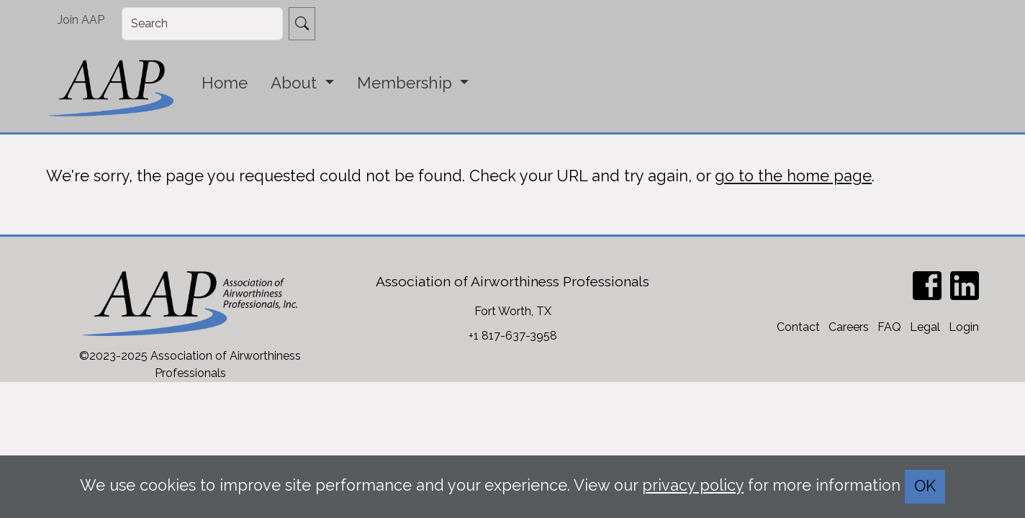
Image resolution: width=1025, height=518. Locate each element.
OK (925, 486)
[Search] (202, 23)
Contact (798, 327)
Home (225, 82)
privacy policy (693, 485)
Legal (925, 327)
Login (964, 327)
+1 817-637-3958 (513, 335)
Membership (406, 82)
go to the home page (793, 176)
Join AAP (81, 20)
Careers (848, 327)
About (296, 82)
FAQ (889, 327)
